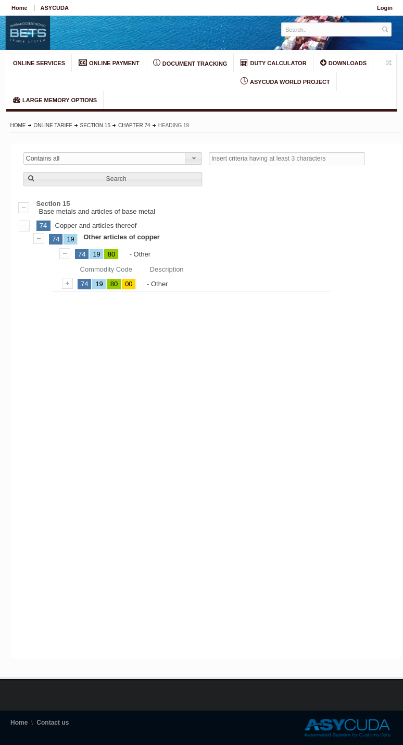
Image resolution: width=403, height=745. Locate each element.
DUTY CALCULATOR (273, 62)
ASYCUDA (55, 8)
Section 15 (95, 125)
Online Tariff (53, 125)
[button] (112, 179)
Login (385, 8)
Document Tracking (190, 63)
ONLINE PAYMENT (109, 62)
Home (19, 8)
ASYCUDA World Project (285, 81)
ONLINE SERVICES (39, 63)
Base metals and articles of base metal (205, 207)
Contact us (52, 722)
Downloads (343, 62)
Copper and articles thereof (96, 225)
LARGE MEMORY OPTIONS (55, 99)
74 (43, 225)
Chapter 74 (134, 125)
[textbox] (331, 29)
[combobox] (112, 158)
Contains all (43, 158)
